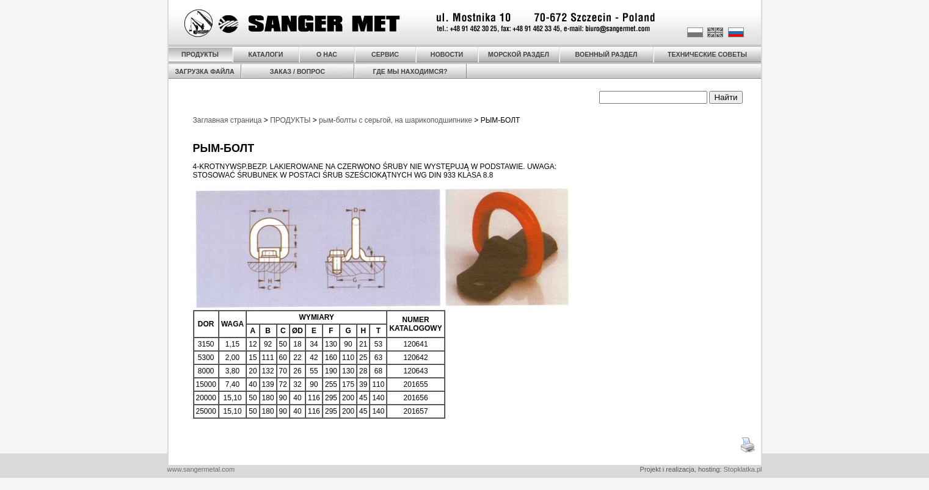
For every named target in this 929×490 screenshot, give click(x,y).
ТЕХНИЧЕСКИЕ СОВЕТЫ (707, 54)
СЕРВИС (385, 54)
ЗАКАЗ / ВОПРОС (297, 71)
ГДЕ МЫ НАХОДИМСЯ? (410, 71)
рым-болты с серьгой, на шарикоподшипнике (395, 120)
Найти (725, 97)
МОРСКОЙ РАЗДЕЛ (518, 54)
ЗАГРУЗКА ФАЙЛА (204, 71)
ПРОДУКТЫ (200, 54)
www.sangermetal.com (201, 469)
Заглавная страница (227, 120)
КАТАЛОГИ (266, 54)
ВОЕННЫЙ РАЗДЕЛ (606, 54)
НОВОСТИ (447, 54)
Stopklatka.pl (743, 469)
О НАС (326, 54)
